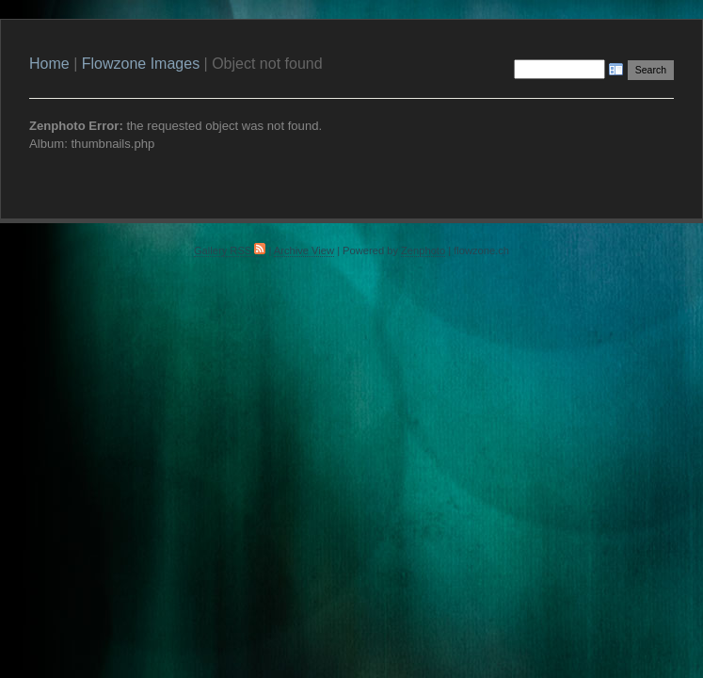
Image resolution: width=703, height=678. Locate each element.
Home (49, 64)
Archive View (304, 250)
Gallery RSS (229, 250)
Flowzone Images (141, 64)
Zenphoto (423, 250)
